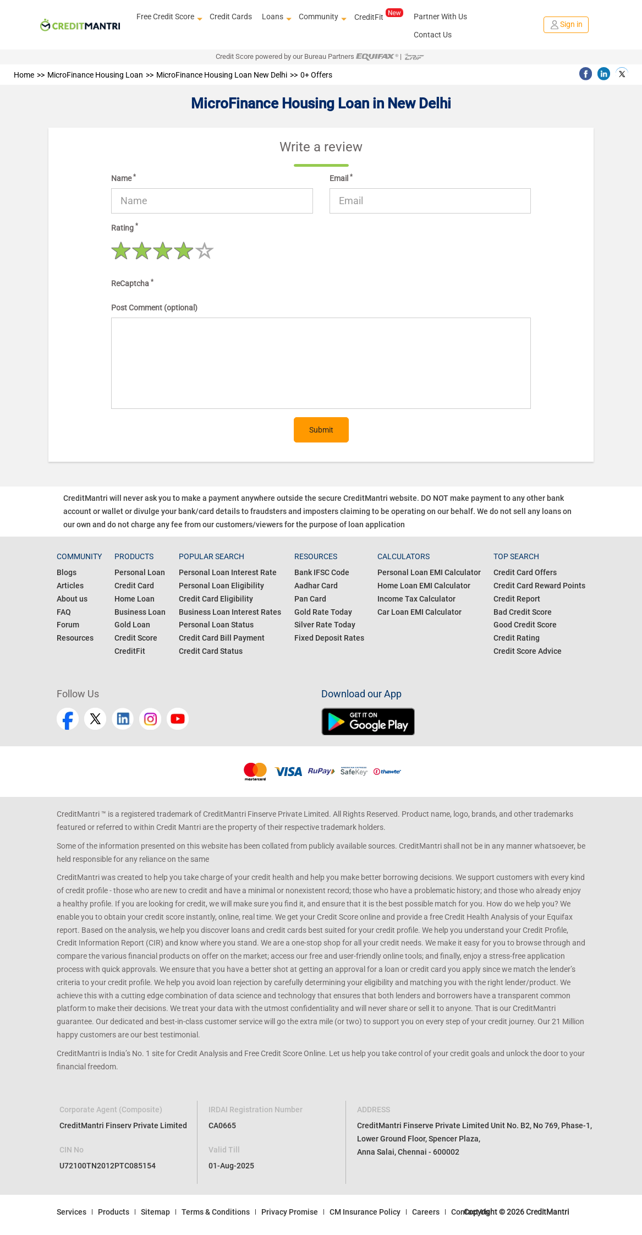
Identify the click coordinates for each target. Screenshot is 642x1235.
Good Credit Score (525, 624)
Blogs (66, 572)
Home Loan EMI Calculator (423, 585)
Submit (321, 429)
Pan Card (310, 598)
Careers (426, 1211)
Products (113, 1211)
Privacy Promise (289, 1211)
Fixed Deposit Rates (329, 637)
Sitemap (155, 1211)
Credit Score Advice (527, 651)
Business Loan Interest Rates (230, 612)
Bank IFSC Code (321, 572)
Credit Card (134, 585)
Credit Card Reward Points (539, 585)
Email (341, 178)
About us (72, 598)
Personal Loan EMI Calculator (429, 572)
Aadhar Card (316, 585)
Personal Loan (139, 572)
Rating (124, 227)
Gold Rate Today (323, 612)
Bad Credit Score (522, 612)
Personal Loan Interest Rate (228, 572)
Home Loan (134, 598)
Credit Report (516, 598)
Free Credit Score (168, 17)
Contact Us (433, 34)
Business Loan (140, 612)
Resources (75, 637)
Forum (68, 624)
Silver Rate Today (324, 624)
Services (71, 1211)
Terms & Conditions (216, 1211)
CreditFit (378, 16)
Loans (275, 17)
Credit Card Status (211, 651)
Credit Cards (231, 16)
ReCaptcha (132, 283)
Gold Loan (132, 624)
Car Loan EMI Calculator (419, 612)
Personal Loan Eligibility (221, 585)
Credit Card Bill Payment (222, 637)
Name (123, 178)
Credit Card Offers (525, 572)
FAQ (64, 612)
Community (321, 17)
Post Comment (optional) (154, 307)
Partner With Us (440, 16)
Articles (70, 585)
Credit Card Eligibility (216, 598)
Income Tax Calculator (416, 598)
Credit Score (135, 637)
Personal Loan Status (216, 624)
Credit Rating (516, 637)
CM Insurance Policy (365, 1211)
